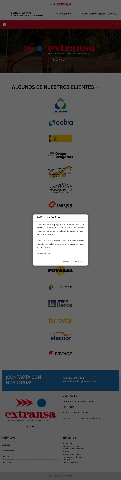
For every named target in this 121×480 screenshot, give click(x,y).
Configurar (78, 261)
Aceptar (66, 261)
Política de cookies (45, 254)
